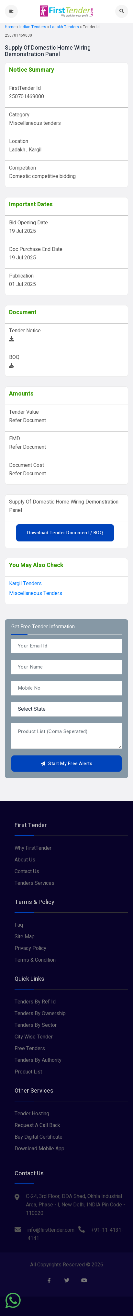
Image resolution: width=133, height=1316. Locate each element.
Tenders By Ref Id (35, 1002)
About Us (25, 860)
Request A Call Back (37, 1125)
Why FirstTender (33, 848)
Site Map (25, 937)
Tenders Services (34, 883)
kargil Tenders (25, 583)
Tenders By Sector (36, 1025)
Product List (28, 1072)
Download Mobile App (39, 1149)
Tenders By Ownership (40, 1013)
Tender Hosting (32, 1114)
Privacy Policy (30, 948)
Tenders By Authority (38, 1060)
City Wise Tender (34, 1037)
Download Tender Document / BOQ (65, 532)
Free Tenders (30, 1048)
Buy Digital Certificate (38, 1137)
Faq (19, 925)
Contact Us (27, 871)
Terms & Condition (35, 960)
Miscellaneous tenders (35, 593)
